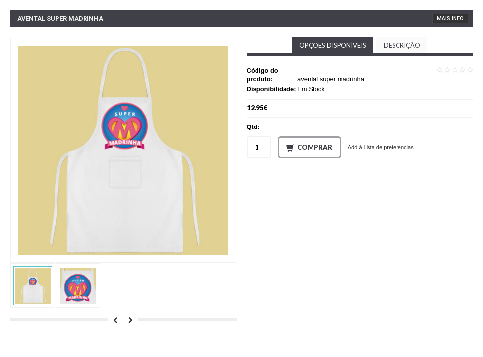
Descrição (402, 45)
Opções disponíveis (332, 45)
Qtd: (253, 126)
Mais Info (450, 18)
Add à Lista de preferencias (381, 147)
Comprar (309, 147)
